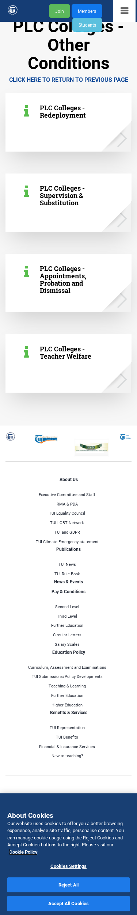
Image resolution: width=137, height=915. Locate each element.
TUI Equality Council (67, 513)
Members (87, 11)
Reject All (68, 884)
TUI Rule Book (67, 573)
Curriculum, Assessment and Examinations (67, 667)
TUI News (67, 564)
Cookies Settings (68, 866)
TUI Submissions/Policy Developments (67, 676)
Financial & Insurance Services (67, 746)
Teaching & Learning (67, 686)
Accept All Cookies (68, 903)
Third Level (67, 616)
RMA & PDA (67, 504)
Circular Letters (67, 634)
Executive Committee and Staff (67, 494)
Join (59, 11)
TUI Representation (67, 727)
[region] (68, 854)
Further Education (67, 625)
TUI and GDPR (67, 532)
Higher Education (67, 705)
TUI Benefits (67, 737)
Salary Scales (67, 644)
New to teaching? (67, 755)
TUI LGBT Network (67, 522)
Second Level (67, 606)
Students (87, 25)
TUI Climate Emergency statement (67, 541)
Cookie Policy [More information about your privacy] (23, 852)
